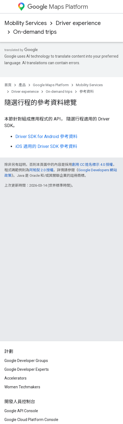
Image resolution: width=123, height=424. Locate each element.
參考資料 (86, 91)
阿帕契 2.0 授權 (41, 170)
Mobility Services (25, 23)
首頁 (8, 85)
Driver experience (78, 23)
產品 (22, 85)
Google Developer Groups (26, 360)
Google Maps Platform (51, 85)
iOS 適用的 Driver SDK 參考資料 (46, 146)
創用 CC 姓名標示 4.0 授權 (92, 164)
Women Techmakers (22, 387)
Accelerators (15, 378)
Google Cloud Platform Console (31, 419)
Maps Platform (57, 6)
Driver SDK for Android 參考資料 (46, 136)
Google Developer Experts (26, 369)
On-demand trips (35, 32)
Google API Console (21, 411)
